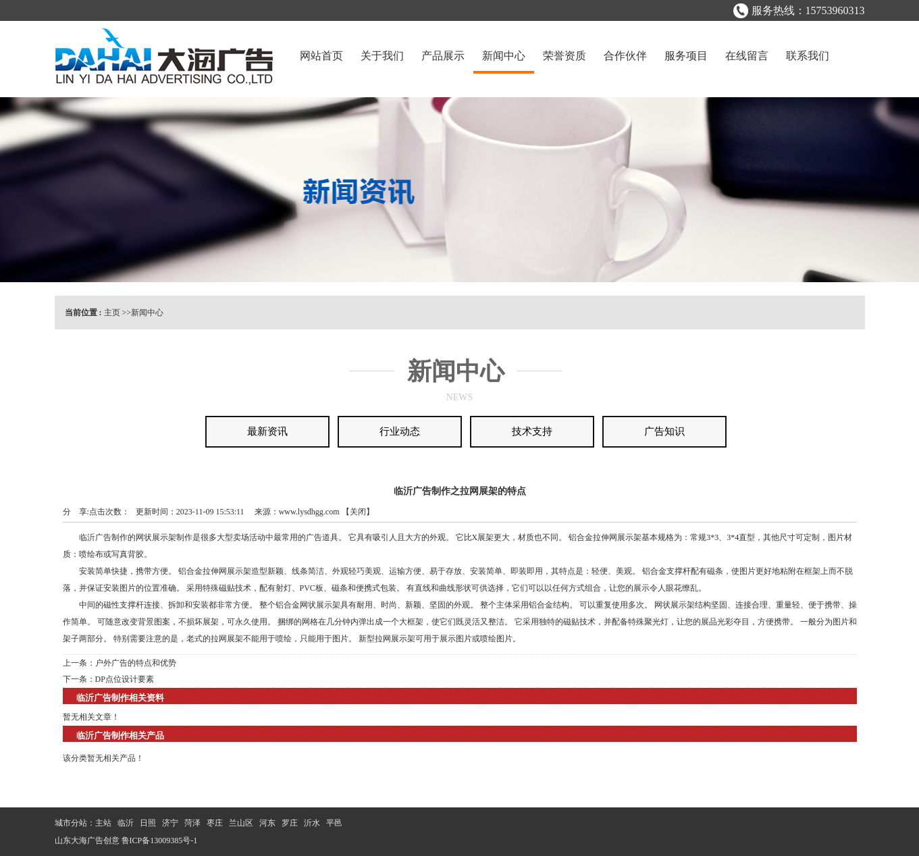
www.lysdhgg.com (309, 511)
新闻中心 (147, 312)
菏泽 (192, 823)
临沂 (125, 823)
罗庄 (290, 823)
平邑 (334, 823)
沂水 (312, 823)
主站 (103, 823)
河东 (267, 823)
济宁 (170, 823)
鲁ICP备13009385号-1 (160, 840)
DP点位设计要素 (124, 679)
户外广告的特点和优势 (135, 663)
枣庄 (215, 823)
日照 (148, 823)
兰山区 (241, 823)
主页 (112, 312)
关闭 (358, 511)
